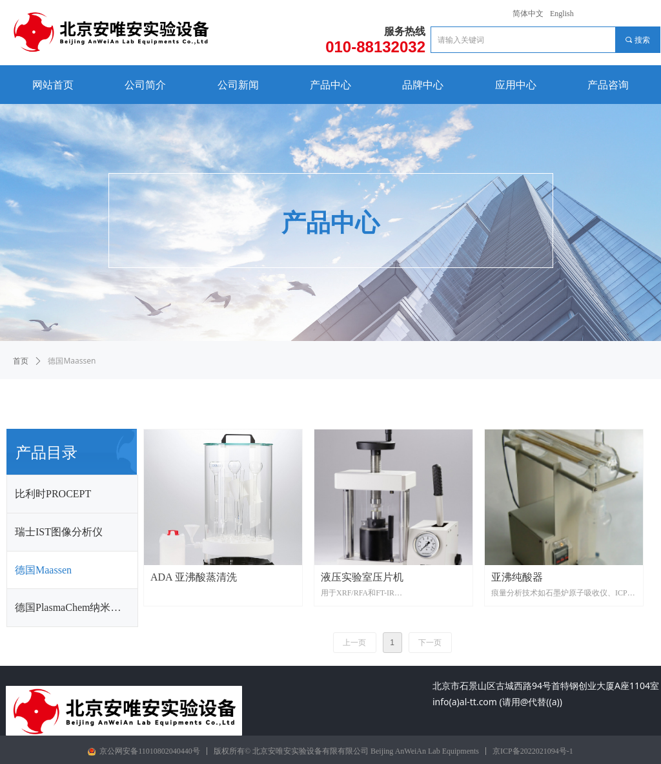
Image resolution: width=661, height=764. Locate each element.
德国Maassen (43, 569)
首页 (20, 361)
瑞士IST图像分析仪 (59, 531)
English (562, 13)
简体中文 (528, 13)
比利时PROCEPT (53, 493)
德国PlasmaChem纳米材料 (73, 607)
